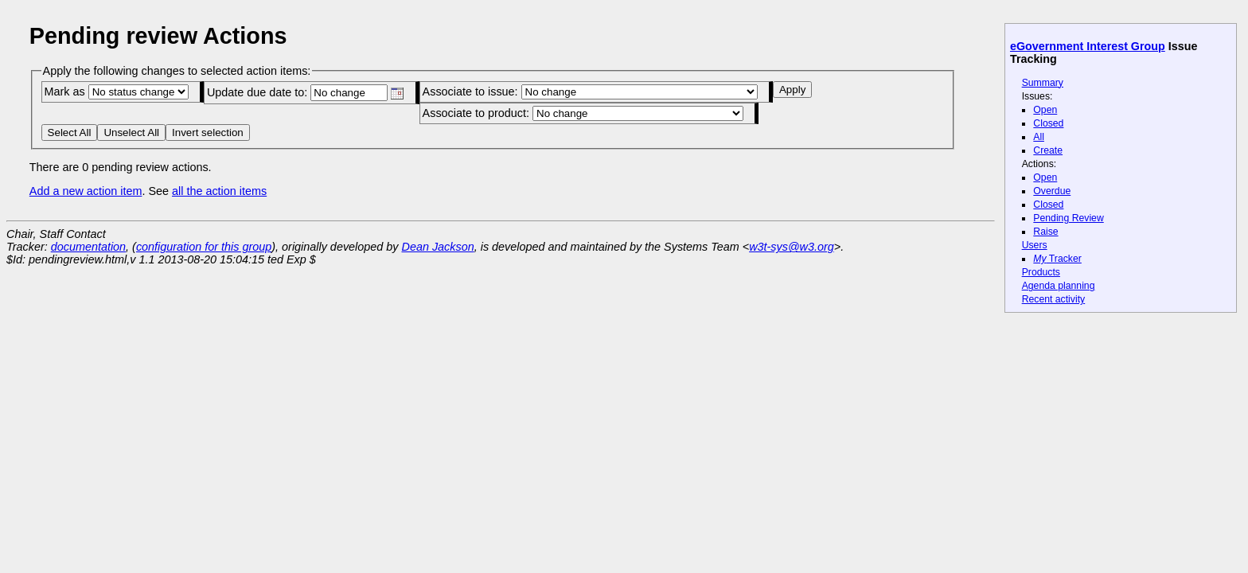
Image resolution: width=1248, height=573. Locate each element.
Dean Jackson (438, 246)
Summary (1042, 82)
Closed (1048, 123)
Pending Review (1068, 218)
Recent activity (1054, 299)
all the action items (219, 191)
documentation (88, 246)
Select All (70, 132)
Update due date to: (305, 92)
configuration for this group (203, 246)
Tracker (1057, 258)
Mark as (116, 91)
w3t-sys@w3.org (791, 246)
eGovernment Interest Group (1087, 46)
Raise (1045, 231)
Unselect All (131, 132)
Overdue (1052, 191)
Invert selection (208, 132)
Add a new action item (85, 191)
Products (1041, 272)
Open (1045, 109)
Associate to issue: (590, 91)
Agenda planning (1058, 285)
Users (1034, 245)
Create (1048, 150)
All (1038, 136)
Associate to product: (583, 113)
